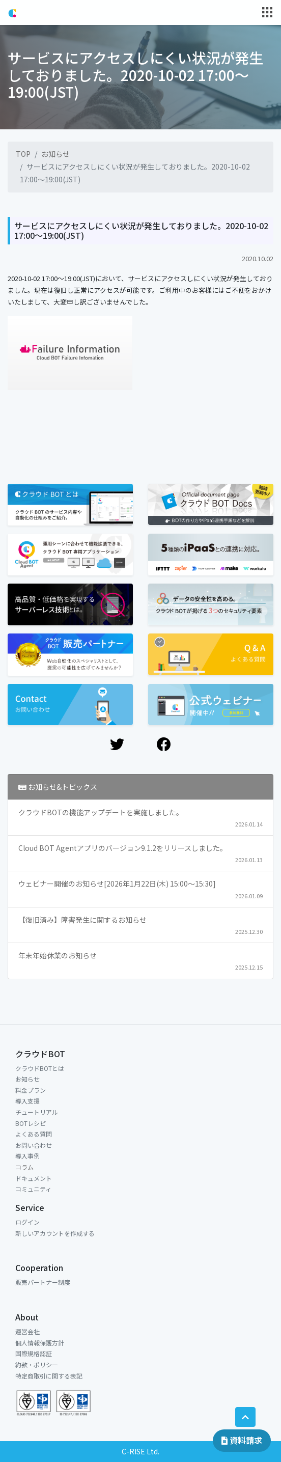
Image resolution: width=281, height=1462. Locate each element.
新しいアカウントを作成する (55, 1233)
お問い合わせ (33, 1145)
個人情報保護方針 (39, 1342)
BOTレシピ (30, 1123)
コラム (24, 1167)
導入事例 (27, 1155)
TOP (23, 154)
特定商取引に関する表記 (48, 1375)
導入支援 (27, 1100)
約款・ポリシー (36, 1364)
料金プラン (30, 1090)
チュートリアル (36, 1112)
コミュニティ (33, 1188)
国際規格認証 (33, 1353)
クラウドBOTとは (39, 1068)
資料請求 (241, 1440)
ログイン (27, 1222)
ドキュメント (33, 1178)
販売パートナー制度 (42, 1282)
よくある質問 (33, 1133)
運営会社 (27, 1331)
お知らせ (55, 154)
